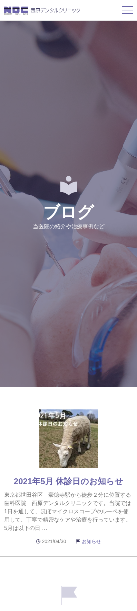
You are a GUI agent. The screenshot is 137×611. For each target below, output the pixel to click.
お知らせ (91, 541)
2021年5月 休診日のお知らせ (68, 481)
